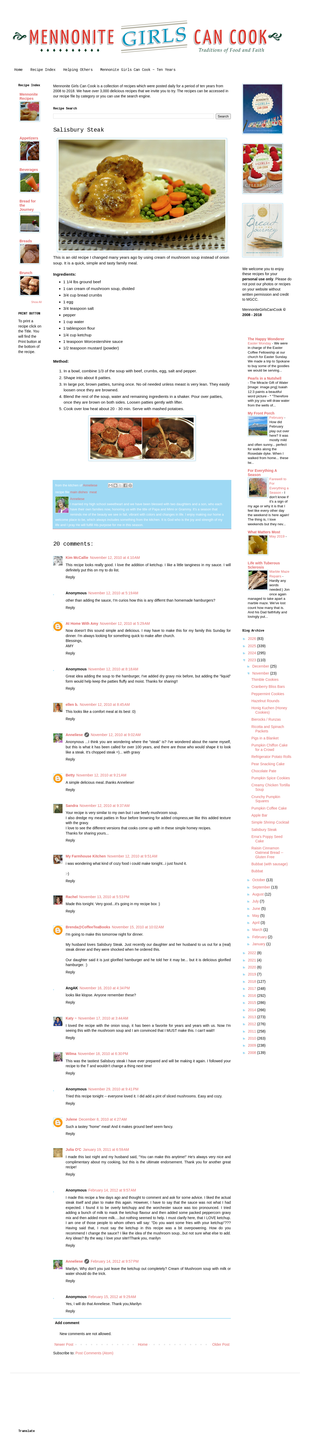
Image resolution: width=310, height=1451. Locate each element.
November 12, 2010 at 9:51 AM (132, 856)
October (259, 880)
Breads (26, 241)
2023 (252, 660)
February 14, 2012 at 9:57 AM (112, 1190)
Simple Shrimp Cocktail (270, 822)
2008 (252, 1053)
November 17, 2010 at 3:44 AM (103, 1018)
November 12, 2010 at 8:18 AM (113, 669)
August (258, 894)
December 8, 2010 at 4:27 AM (103, 1119)
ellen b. (72, 704)
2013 (252, 1017)
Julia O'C (73, 1149)
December (261, 666)
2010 (252, 1038)
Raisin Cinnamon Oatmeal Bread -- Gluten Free (267, 852)
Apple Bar (259, 815)
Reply (70, 577)
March (257, 930)
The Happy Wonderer (266, 339)
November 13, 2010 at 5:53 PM (104, 897)
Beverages (29, 170)
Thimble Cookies (264, 679)
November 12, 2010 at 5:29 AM (125, 623)
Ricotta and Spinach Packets (267, 729)
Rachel (72, 897)
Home (18, 70)
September (261, 887)
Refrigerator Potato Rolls (271, 757)
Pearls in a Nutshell (264, 378)
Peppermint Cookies (267, 694)
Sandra (72, 806)
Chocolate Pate (263, 771)
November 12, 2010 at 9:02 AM (116, 735)
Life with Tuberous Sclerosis (264, 565)
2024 (252, 653)
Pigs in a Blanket (264, 738)
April (256, 923)
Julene (71, 1119)
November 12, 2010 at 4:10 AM (115, 557)
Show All (36, 302)
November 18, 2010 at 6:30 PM (103, 1054)
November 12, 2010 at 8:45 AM (105, 704)
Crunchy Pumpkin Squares (265, 799)
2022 (252, 953)
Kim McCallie (77, 557)
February (276, 417)
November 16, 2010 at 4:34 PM (104, 988)
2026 (252, 639)
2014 (252, 1010)
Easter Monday (260, 343)
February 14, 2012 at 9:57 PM (115, 1261)
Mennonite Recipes (29, 96)
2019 (252, 974)
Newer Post (63, 1344)
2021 (252, 960)
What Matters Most (264, 532)
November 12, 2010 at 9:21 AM (101, 775)
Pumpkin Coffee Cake (269, 808)
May (256, 915)
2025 (252, 646)
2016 (252, 995)
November (261, 673)
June (256, 908)
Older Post (221, 1344)
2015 (252, 1003)
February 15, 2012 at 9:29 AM (112, 1297)
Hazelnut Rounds (265, 701)
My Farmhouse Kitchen (86, 856)
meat (93, 492)
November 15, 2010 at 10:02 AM (138, 927)
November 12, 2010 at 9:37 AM (104, 806)
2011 (252, 1031)
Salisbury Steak (264, 830)
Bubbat (257, 871)
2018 (252, 981)
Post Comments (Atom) (94, 1353)
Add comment (67, 1323)
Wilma (71, 1054)
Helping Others (77, 70)
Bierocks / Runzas (266, 719)
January (259, 944)
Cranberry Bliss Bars (268, 686)
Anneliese (74, 735)
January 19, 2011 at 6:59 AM (106, 1149)
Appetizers (29, 138)
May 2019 (277, 536)
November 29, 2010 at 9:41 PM (113, 1089)
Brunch (26, 273)
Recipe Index (42, 70)
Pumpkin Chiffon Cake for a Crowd (269, 747)
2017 (252, 988)
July (256, 901)
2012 (252, 1024)
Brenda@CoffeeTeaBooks (88, 927)
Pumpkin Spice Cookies (270, 778)
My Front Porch (261, 413)
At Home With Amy (82, 623)
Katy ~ (71, 1018)
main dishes (79, 492)
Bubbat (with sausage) (269, 864)
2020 (252, 967)
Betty (70, 775)
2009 (252, 1045)
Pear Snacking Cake (268, 764)
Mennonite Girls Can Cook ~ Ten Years (137, 70)
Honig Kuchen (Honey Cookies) (269, 710)
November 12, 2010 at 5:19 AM (113, 593)
